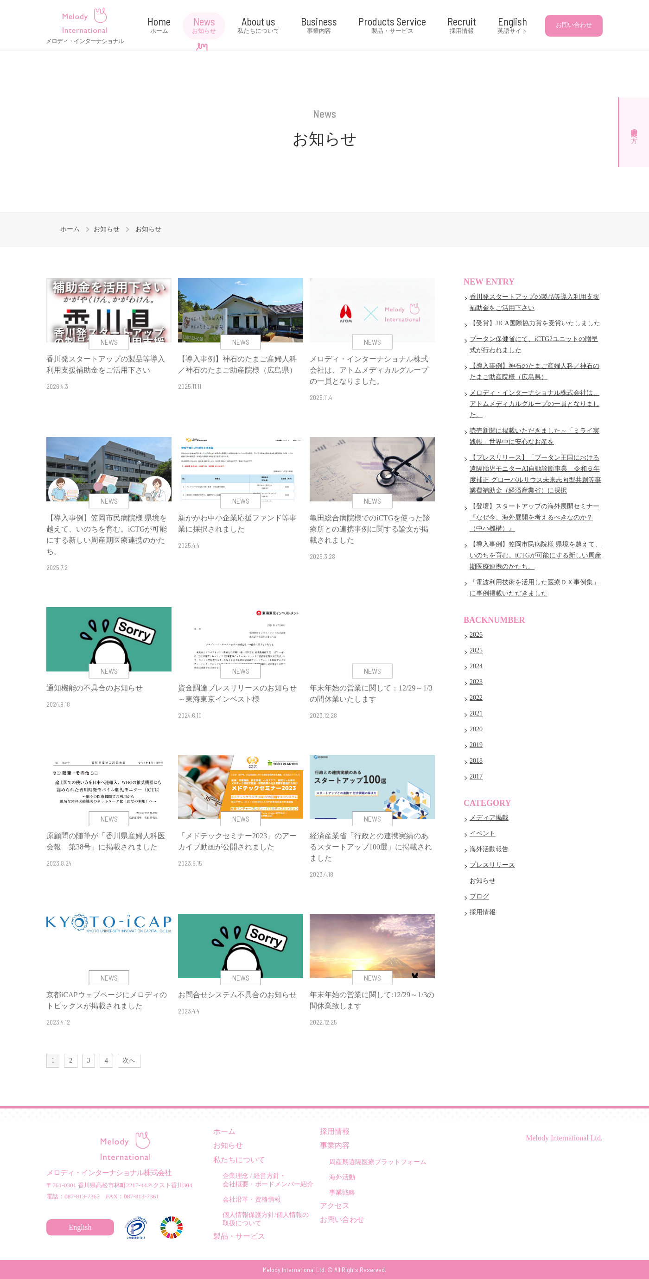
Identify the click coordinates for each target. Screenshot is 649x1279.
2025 (476, 650)
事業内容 (335, 1145)
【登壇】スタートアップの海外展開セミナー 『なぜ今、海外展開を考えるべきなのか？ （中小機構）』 (534, 517)
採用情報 (483, 912)
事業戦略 (342, 1192)
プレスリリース (492, 864)
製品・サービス (239, 1236)
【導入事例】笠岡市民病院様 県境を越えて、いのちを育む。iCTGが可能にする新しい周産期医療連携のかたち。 (535, 555)
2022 (476, 697)
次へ (128, 1060)
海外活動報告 (489, 849)
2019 (476, 744)
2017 (476, 776)
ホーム (70, 229)
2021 (476, 713)
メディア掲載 (489, 817)
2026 (476, 634)
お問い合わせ (574, 25)
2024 (476, 666)
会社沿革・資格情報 (252, 1199)
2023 (476, 681)
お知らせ (107, 229)
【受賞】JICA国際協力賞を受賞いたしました (535, 323)
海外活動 (342, 1177)
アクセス (335, 1205)
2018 (476, 760)
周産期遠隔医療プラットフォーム (377, 1161)
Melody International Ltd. (564, 1138)
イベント (483, 833)
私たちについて (239, 1160)
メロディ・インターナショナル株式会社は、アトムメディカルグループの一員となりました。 (534, 403)
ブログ (479, 896)
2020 (476, 729)
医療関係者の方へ (634, 132)
